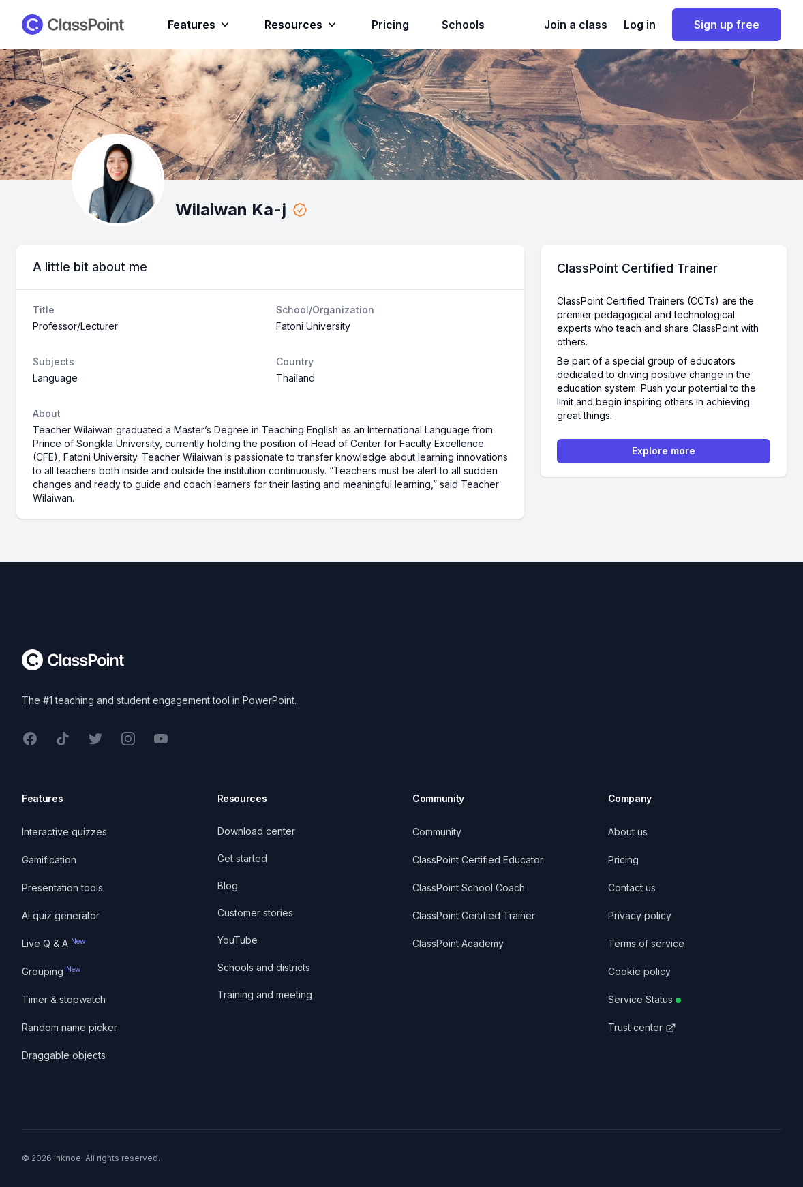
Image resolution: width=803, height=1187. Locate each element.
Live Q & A (54, 943)
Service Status (644, 999)
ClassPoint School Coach (468, 887)
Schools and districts (263, 967)
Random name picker (69, 1027)
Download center (256, 831)
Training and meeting (264, 994)
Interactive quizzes (64, 831)
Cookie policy (639, 971)
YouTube (237, 940)
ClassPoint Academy (458, 943)
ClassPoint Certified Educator (477, 859)
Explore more (663, 451)
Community (436, 831)
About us (628, 831)
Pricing (390, 24)
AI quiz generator (61, 915)
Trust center (642, 1027)
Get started (242, 858)
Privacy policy (639, 915)
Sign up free (726, 24)
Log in (640, 24)
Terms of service (646, 943)
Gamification (49, 859)
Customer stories (255, 913)
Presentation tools (62, 887)
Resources (301, 24)
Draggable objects (64, 1055)
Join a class (575, 24)
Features (200, 24)
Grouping (51, 971)
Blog (227, 885)
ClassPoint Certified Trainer (473, 915)
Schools (463, 24)
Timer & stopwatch (64, 999)
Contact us (632, 887)
